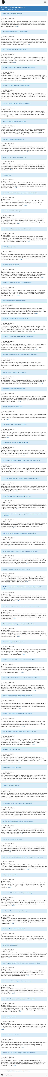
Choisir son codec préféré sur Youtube (12, 767)
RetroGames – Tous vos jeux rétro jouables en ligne (15, 911)
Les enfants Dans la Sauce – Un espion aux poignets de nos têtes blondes (21, 478)
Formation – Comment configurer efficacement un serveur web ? (18, 336)
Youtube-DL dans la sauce (9, 246)
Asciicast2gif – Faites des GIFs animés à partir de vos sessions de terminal (21, 677)
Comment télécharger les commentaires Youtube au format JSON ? (19, 731)
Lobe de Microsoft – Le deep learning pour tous (14, 157)
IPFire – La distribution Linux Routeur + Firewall (14, 49)
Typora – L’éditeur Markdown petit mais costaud (14, 121)
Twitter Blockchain (7, 175)
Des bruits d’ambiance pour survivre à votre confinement (16, 85)
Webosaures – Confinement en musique (12, 13)
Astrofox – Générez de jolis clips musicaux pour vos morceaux (18, 821)
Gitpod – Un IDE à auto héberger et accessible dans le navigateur (19, 624)
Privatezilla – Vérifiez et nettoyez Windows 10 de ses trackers (18, 229)
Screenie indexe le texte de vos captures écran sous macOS (17, 803)
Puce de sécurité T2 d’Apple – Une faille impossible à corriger (18, 893)
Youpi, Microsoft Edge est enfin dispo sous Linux (14, 424)
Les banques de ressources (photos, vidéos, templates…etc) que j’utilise (20, 551)
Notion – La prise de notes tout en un (12, 1034)
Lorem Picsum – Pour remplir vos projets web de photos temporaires (19, 1052)
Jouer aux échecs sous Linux (10, 1016)
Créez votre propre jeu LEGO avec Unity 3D (13, 139)
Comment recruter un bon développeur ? (12, 211)
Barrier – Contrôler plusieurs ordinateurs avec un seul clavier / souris (19, 999)
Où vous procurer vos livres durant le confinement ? (15, 31)
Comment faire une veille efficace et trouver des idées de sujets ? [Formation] (21, 606)
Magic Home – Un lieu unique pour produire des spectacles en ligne (19, 533)
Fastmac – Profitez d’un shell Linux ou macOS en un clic (16, 569)
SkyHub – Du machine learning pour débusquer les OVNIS (17, 981)
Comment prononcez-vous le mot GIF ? (12, 406)
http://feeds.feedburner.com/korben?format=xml (18, 1071)
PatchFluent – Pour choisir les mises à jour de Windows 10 (17, 282)
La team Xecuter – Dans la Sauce (11, 785)
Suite (17, 26)
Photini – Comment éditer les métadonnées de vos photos (17, 496)
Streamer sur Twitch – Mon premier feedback (14, 928)
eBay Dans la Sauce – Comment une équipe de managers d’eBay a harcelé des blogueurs (22, 587)
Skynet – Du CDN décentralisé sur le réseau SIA (14, 372)
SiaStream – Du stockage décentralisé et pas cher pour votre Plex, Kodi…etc (21, 460)
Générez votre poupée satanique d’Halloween (14, 388)
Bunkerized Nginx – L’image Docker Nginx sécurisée (15, 442)
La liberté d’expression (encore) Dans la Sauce (14, 300)
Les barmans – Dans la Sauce (10, 945)
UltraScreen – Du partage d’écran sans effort (13, 641)
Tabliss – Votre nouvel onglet (10, 875)
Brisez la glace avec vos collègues (11, 264)
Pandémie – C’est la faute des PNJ (11, 749)
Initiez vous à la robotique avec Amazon (12, 839)
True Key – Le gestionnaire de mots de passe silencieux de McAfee (19, 659)
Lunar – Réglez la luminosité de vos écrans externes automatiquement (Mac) (21, 963)
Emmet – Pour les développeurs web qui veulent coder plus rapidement (20, 193)
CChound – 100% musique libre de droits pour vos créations (17, 713)
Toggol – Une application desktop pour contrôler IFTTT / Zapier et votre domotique (23, 857)
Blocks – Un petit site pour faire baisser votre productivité (16, 103)
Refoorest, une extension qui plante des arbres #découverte (17, 695)
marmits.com (9, 1075)
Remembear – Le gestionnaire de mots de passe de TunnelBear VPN (19, 354)
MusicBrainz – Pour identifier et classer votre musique (16, 318)
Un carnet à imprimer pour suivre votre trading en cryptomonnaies (19, 67)
